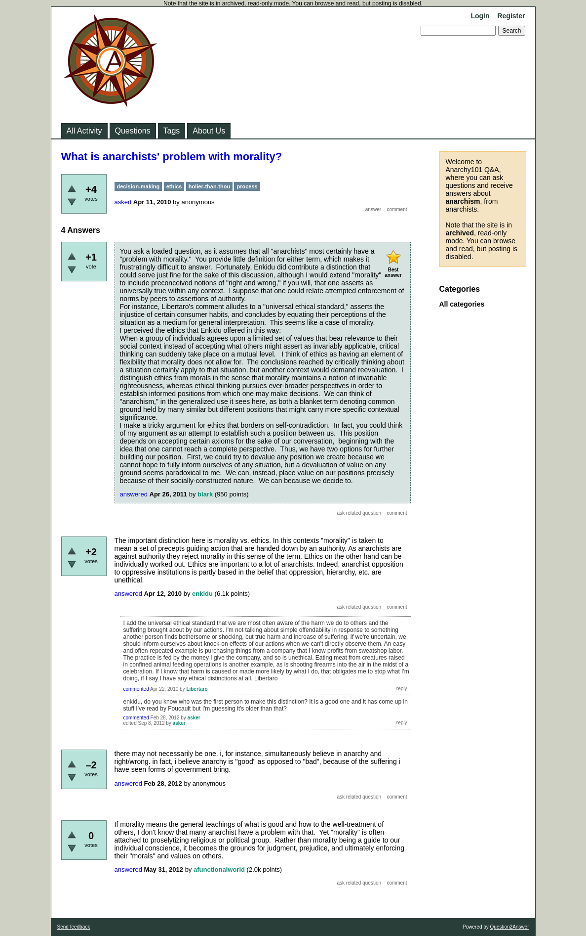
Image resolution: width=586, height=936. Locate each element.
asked (123, 202)
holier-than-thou (209, 186)
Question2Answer (509, 927)
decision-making (138, 186)
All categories (462, 304)
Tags (171, 131)
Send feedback (73, 927)
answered (134, 494)
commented (136, 689)
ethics (174, 186)
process (246, 186)
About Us (209, 131)
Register (511, 16)
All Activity (84, 131)
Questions (133, 131)
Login (479, 16)
